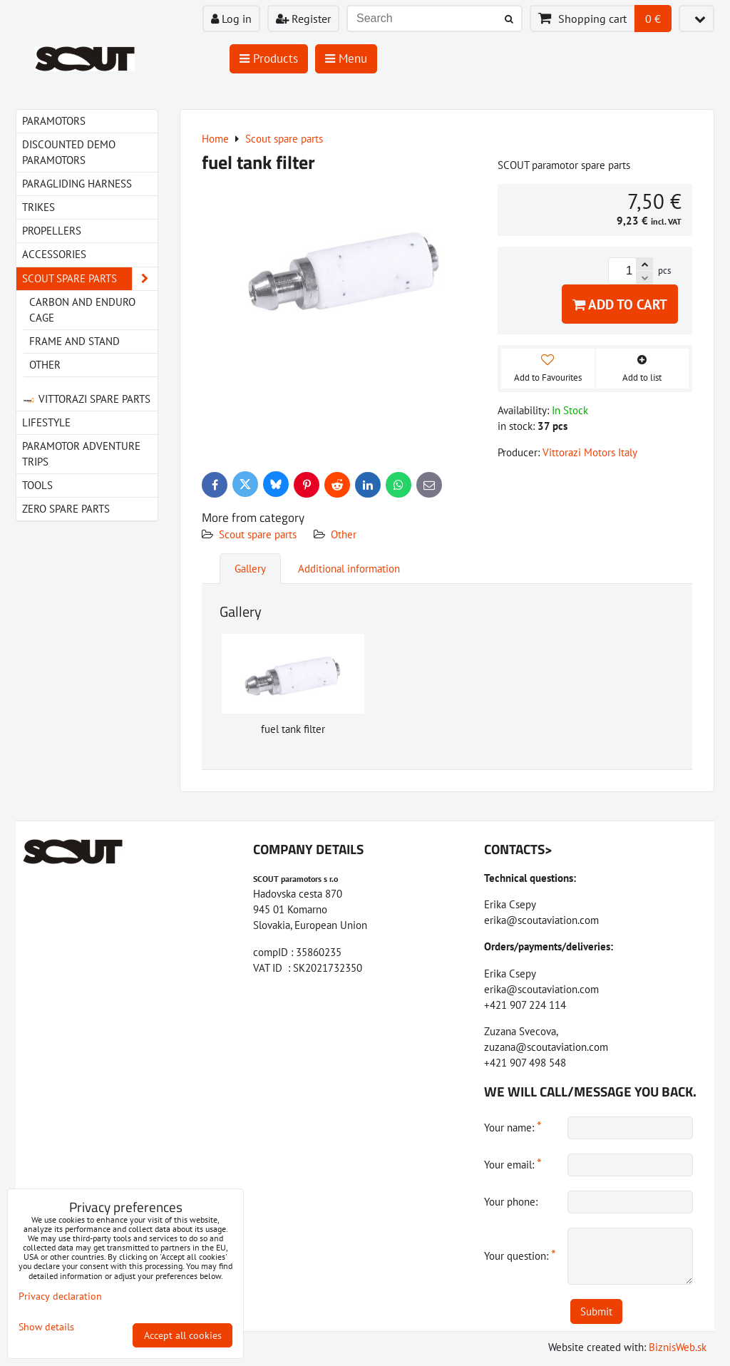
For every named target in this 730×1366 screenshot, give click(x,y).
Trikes (38, 207)
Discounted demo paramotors (68, 152)
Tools (37, 485)
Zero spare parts (66, 508)
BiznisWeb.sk (677, 1347)
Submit (596, 1311)
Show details (46, 1327)
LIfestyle (46, 422)
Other (343, 534)
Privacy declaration (60, 1296)
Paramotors (54, 121)
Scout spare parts (258, 534)
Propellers (51, 230)
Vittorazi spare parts (86, 399)
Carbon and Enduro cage (82, 309)
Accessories (54, 254)
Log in (231, 18)
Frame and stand (74, 341)
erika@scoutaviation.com (541, 920)
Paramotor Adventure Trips (81, 453)
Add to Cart (619, 304)
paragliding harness (77, 183)
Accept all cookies (183, 1335)
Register (303, 18)
